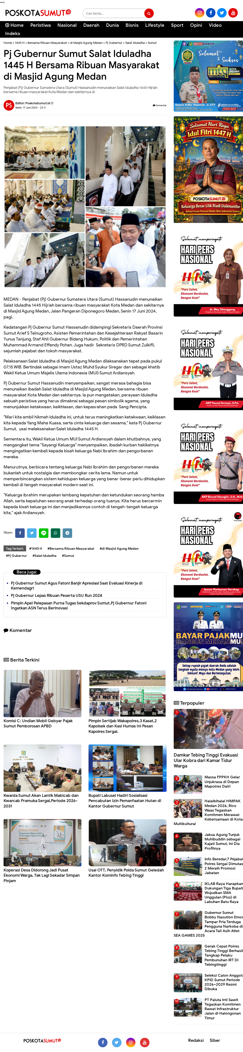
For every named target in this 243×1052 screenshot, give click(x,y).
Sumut (152, 43)
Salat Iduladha (135, 43)
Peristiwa (40, 25)
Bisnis (132, 25)
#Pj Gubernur (16, 556)
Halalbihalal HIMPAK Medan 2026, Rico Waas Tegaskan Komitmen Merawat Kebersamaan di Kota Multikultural (208, 812)
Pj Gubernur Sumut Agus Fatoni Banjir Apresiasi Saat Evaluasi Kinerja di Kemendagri (76, 586)
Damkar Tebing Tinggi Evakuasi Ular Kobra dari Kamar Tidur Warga (206, 760)
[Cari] (233, 28)
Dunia (112, 25)
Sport (177, 25)
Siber (215, 1040)
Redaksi (196, 1040)
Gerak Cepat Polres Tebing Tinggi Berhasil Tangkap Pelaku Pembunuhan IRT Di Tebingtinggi (224, 955)
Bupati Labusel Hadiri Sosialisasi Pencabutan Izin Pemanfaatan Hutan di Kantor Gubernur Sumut (125, 800)
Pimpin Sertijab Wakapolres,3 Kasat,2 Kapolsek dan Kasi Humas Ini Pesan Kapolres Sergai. (123, 726)
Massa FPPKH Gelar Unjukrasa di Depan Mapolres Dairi (222, 782)
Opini (196, 25)
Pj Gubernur (114, 43)
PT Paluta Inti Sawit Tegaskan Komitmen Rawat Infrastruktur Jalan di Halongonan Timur (223, 1009)
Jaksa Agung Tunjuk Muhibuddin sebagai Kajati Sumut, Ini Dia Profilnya (222, 841)
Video (215, 25)
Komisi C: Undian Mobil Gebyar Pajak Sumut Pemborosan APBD (38, 723)
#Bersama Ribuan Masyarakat (70, 549)
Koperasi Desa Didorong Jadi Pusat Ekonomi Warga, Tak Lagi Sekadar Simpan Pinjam (42, 875)
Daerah (91, 25)
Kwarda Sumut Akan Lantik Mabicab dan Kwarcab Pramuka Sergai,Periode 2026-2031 (41, 800)
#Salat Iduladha (44, 556)
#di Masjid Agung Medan (119, 549)
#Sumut (68, 556)
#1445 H (35, 549)
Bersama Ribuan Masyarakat (47, 43)
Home (14, 25)
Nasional (67, 25)
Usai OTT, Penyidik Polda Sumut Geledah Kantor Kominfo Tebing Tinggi (126, 873)
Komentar (160, 105)
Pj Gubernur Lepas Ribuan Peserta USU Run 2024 (56, 595)
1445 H (19, 43)
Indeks (12, 33)
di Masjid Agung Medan (86, 43)
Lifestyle (154, 25)
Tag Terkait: (15, 549)
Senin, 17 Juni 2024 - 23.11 (30, 107)
